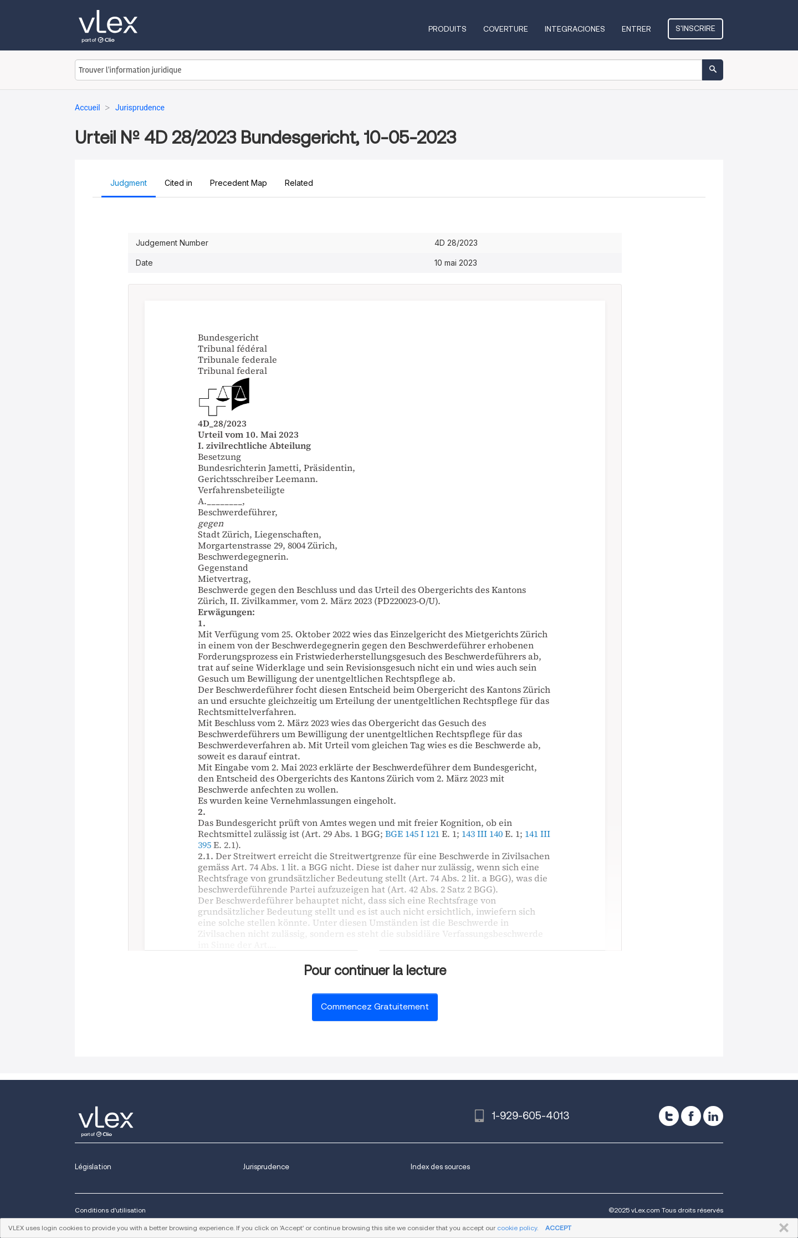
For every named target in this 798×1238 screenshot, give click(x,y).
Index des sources (440, 1167)
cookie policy (517, 1227)
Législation (93, 1167)
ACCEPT (558, 1227)
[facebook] (691, 1116)
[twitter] (669, 1116)
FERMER (781, 1228)
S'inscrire (695, 28)
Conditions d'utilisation (110, 1210)
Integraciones (575, 28)
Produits (447, 28)
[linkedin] (713, 1116)
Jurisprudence (266, 1167)
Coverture (505, 28)
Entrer (636, 28)
